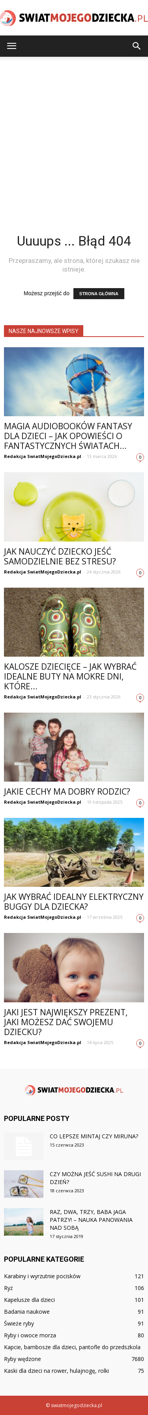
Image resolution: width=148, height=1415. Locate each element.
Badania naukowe (27, 1311)
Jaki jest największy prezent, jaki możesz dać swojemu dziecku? (65, 1022)
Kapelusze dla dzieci (29, 1299)
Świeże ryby (19, 1323)
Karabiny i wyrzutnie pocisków (42, 1276)
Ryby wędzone (22, 1359)
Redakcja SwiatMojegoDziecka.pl (42, 456)
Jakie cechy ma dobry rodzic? (67, 791)
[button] (137, 46)
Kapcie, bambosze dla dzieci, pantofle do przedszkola (72, 1347)
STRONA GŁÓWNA (98, 293)
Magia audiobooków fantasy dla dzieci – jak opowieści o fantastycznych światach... (68, 436)
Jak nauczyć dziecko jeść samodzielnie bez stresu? (60, 556)
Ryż (8, 1288)
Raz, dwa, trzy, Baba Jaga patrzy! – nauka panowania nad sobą (91, 1219)
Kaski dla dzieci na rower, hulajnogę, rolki (56, 1370)
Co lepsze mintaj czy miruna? (94, 1136)
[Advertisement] (74, 135)
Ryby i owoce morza (30, 1335)
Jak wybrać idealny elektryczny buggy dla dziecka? (74, 901)
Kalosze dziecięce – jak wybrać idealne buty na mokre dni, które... (70, 676)
